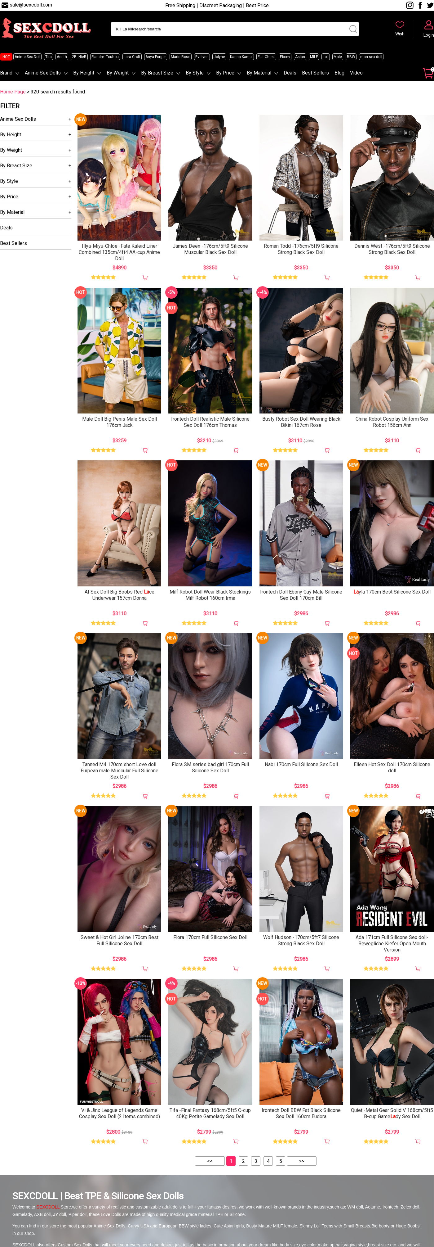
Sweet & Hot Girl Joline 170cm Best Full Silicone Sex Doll (119, 940)
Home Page (13, 92)
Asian (300, 57)
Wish (400, 33)
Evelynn (202, 57)
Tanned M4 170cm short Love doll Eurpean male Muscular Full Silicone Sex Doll (119, 770)
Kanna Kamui (241, 57)
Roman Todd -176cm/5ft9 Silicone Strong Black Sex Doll (301, 249)
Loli (326, 57)
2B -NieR (79, 57)
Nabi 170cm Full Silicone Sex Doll (301, 764)
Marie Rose (180, 57)
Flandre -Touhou (105, 57)
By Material (259, 73)
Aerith (62, 57)
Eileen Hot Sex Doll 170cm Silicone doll (392, 767)
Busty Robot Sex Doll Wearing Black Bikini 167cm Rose (301, 422)
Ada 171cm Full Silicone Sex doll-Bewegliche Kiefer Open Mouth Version (392, 943)
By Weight (118, 73)
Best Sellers (315, 73)
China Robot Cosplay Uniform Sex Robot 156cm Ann (392, 422)
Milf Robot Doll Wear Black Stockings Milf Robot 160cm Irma (210, 595)
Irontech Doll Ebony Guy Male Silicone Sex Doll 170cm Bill (301, 595)
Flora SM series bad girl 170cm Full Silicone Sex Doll (210, 767)
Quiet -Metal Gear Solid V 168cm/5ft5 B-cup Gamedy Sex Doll (392, 1113)
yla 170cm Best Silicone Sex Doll (392, 592)
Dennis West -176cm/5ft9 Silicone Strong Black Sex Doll (392, 249)
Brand (6, 73)
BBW (351, 57)
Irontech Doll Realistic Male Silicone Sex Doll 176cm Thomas (210, 422)
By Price (225, 73)
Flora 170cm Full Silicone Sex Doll (210, 937)
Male (338, 57)
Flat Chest (266, 57)
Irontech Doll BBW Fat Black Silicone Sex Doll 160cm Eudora (301, 1113)
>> (301, 1161)
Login (428, 35)
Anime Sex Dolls (43, 73)
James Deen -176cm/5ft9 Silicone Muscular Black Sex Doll (210, 249)
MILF (314, 57)
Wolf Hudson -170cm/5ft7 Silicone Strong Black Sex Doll (301, 940)
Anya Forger (155, 57)
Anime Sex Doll (27, 57)
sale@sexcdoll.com (31, 5)
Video (356, 73)
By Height (83, 73)
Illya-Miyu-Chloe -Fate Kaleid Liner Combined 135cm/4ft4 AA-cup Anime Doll (119, 252)
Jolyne (219, 57)
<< (210, 1161)
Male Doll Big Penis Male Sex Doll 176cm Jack (119, 422)
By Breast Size (157, 73)
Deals (290, 73)
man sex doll (371, 57)
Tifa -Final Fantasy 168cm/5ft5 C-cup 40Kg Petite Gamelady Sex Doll (210, 1113)
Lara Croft (132, 57)
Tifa (48, 57)
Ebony (285, 57)
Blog (339, 73)
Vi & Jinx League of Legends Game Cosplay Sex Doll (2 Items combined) (119, 1113)
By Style (195, 73)
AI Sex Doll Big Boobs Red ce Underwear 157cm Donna (119, 595)
